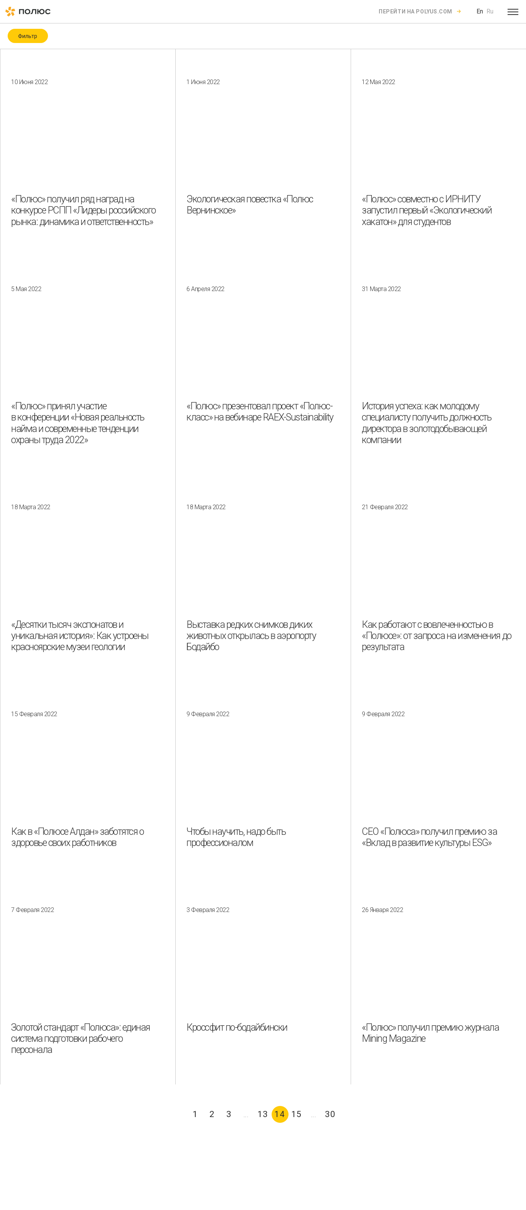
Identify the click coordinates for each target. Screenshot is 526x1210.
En (480, 11)
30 (330, 1114)
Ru (489, 11)
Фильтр (27, 36)
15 (296, 1114)
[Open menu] (513, 11)
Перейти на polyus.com (415, 11)
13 (262, 1114)
